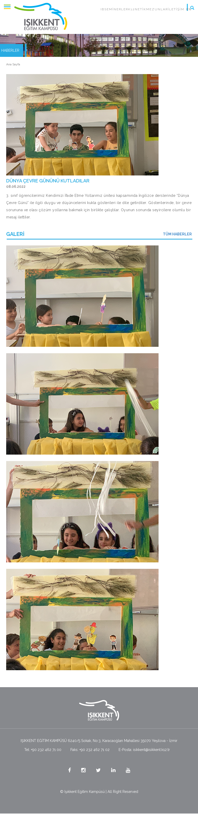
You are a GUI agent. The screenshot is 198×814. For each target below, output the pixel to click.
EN (189, 9)
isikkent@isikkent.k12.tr (151, 750)
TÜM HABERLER (177, 234)
